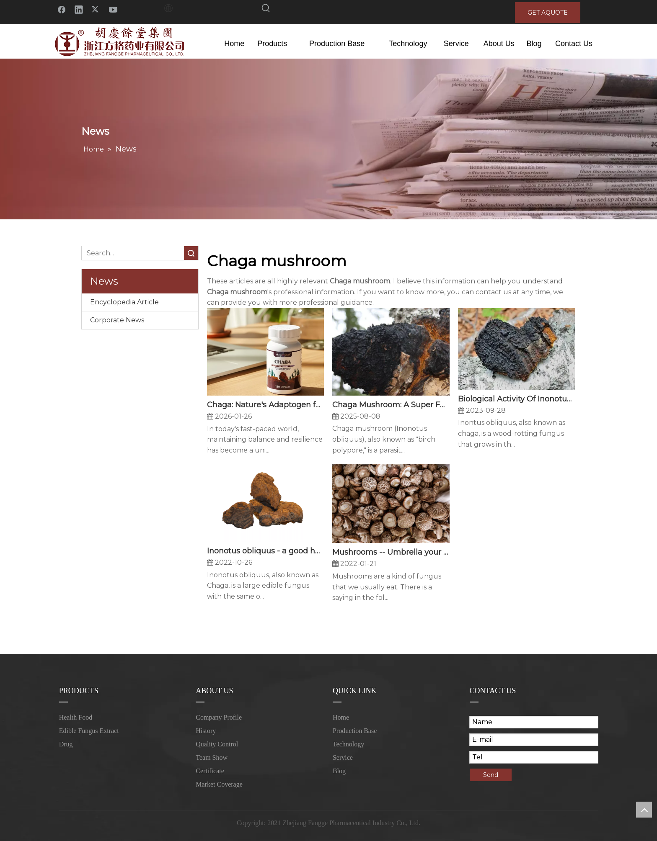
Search (191, 253)
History (206, 730)
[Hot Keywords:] (266, 9)
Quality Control (217, 744)
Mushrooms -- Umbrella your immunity (390, 552)
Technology (348, 744)
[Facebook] (61, 9)
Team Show (212, 757)
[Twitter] (96, 9)
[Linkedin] (78, 9)
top (644, 810)
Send (490, 775)
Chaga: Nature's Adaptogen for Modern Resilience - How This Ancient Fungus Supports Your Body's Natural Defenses (265, 404)
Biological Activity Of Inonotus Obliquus (516, 399)
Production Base (355, 730)
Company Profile (219, 717)
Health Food (76, 717)
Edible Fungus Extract (89, 730)
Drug (66, 744)
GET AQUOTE (548, 12)
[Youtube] (113, 9)
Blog (339, 770)
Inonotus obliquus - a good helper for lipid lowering (265, 551)
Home (341, 717)
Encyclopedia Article (124, 302)
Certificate (210, 770)
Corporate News (117, 320)
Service (343, 757)
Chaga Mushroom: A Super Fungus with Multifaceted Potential (390, 404)
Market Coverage (219, 784)
